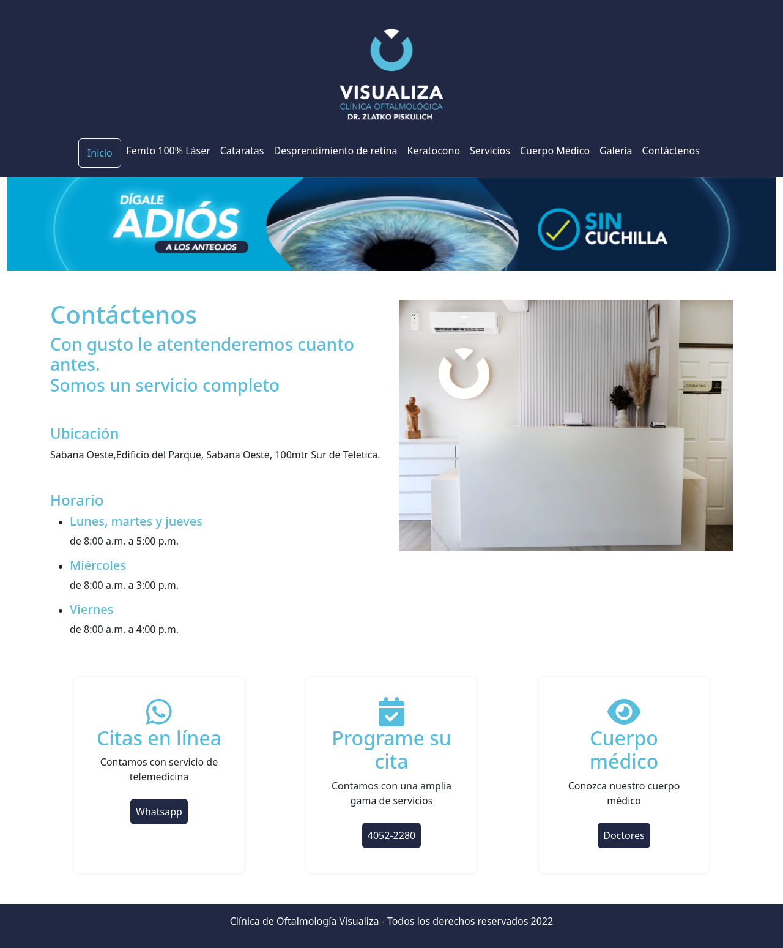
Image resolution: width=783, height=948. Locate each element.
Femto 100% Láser (168, 150)
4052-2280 (391, 835)
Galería (616, 150)
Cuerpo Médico (555, 150)
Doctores (623, 835)
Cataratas (242, 150)
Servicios (490, 150)
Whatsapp (159, 811)
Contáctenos (671, 150)
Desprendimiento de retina (335, 150)
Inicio (100, 153)
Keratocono (434, 150)
